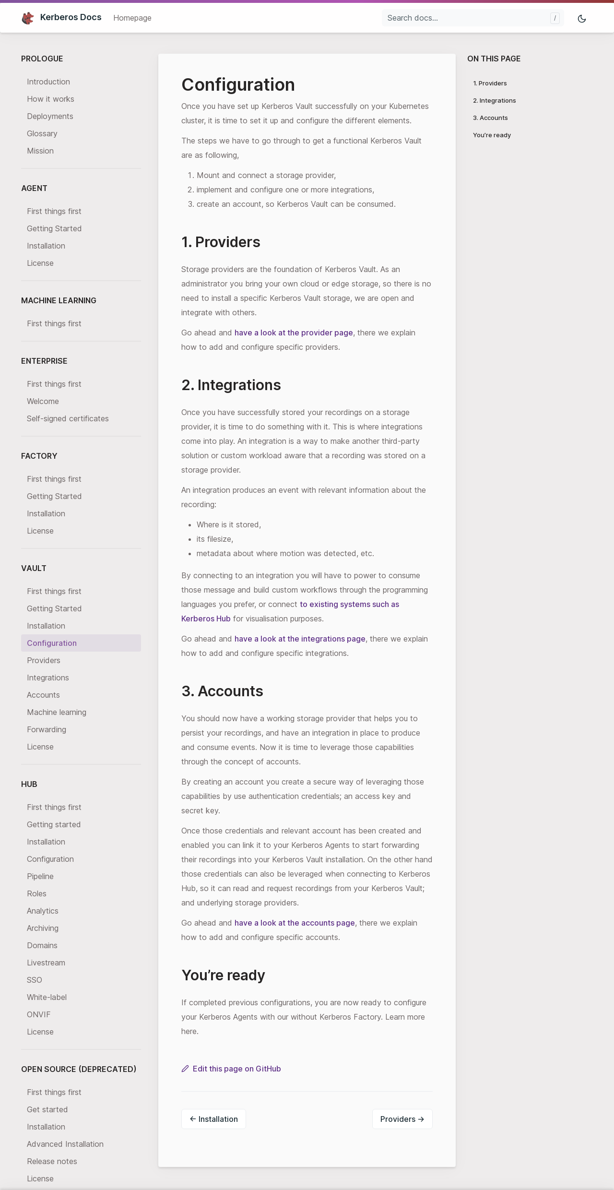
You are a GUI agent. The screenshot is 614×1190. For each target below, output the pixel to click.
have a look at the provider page (294, 332)
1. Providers (490, 83)
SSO (34, 980)
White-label (47, 997)
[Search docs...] (473, 17)
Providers (43, 660)
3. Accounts (490, 117)
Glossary (42, 133)
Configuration (52, 643)
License (40, 263)
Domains (42, 945)
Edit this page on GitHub (231, 1068)
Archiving (43, 928)
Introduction (48, 81)
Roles (37, 893)
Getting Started (54, 228)
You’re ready (492, 135)
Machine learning (56, 712)
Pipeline (40, 876)
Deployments (50, 116)
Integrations (48, 677)
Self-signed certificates (68, 418)
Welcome (43, 401)
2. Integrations (494, 100)
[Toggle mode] (582, 18)
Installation (46, 245)
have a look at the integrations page (300, 638)
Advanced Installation (65, 1144)
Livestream (46, 962)
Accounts (43, 695)
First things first (54, 211)
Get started (47, 1109)
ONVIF (39, 1014)
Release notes (52, 1161)
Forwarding (46, 729)
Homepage (132, 18)
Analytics (43, 911)
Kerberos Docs (61, 17)
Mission (40, 150)
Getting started (54, 824)
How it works (50, 99)
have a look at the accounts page (295, 923)
